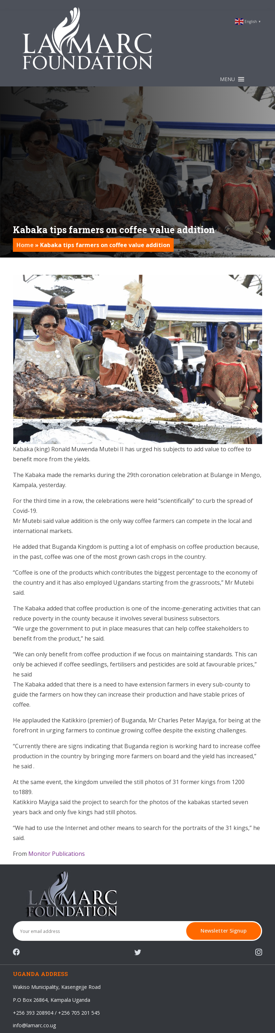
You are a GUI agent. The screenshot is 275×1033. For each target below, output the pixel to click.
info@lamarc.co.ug (34, 1025)
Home (25, 245)
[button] (227, 79)
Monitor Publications (56, 854)
